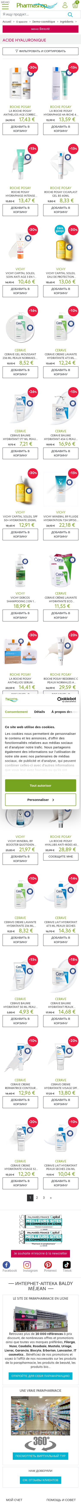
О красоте (21, 21)
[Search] (34, 14)
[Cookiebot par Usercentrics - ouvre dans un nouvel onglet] (57, 700)
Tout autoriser (40, 785)
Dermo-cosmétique (43, 21)
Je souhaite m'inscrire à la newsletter (40, 1253)
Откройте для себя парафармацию (40, 1376)
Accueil (7, 21)
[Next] (50, 1197)
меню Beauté (40, 29)
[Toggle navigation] (5, 5)
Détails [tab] (39, 712)
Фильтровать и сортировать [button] (40, 51)
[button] (65, 5)
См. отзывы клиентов (40, 1480)
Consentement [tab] (16, 712)
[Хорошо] (74, 14)
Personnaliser (40, 799)
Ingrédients (66, 21)
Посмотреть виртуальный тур (41, 1456)
